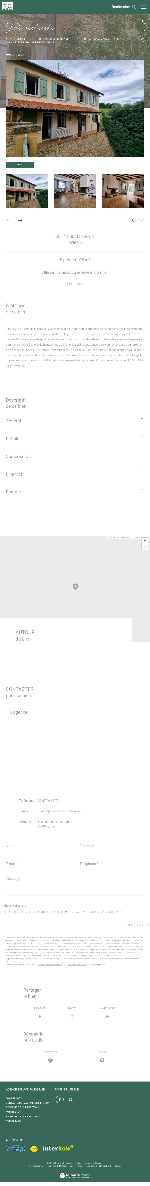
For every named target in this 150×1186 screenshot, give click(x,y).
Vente (69, 38)
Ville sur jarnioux (88, 38)
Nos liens (91, 1170)
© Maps (123, 537)
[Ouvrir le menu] (144, 7)
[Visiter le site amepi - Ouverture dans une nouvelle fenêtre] (15, 1152)
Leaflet (112, 537)
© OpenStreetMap (140, 537)
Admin (81, 1170)
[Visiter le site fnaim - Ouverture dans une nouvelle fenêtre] (34, 1153)
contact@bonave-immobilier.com (60, 811)
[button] (20, 220)
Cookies (117, 1170)
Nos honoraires (36, 1170)
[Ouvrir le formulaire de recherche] (124, 7)
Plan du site (51, 1170)
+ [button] (145, 541)
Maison (107, 38)
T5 (117, 38)
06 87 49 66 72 (48, 801)
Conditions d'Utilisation (76, 965)
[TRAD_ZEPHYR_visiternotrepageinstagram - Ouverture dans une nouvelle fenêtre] (70, 1103)
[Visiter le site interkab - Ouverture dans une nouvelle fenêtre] (58, 1152)
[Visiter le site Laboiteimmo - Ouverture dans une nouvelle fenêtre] (75, 1177)
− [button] (145, 547)
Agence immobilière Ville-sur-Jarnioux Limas (34, 38)
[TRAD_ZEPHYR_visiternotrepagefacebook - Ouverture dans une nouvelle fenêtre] (59, 1103)
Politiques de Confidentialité (50, 965)
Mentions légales (67, 1170)
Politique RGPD (105, 1170)
